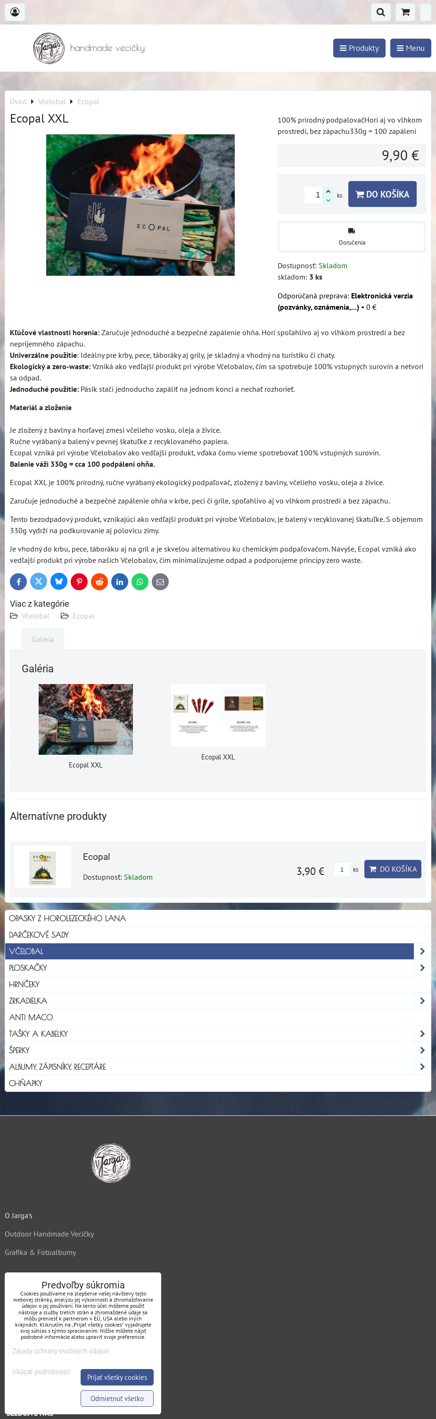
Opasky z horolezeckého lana (67, 918)
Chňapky (25, 1083)
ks (346, 870)
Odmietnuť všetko (117, 1398)
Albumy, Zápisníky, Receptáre (220, 1067)
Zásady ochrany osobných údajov (60, 1350)
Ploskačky (220, 968)
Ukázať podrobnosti (41, 1372)
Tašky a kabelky (220, 1034)
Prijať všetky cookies (117, 1377)
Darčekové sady (38, 935)
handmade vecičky (107, 47)
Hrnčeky (24, 984)
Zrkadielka (220, 1001)
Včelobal (35, 615)
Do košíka (382, 194)
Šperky (220, 1050)
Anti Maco (31, 1017)
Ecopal (84, 615)
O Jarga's (19, 1215)
